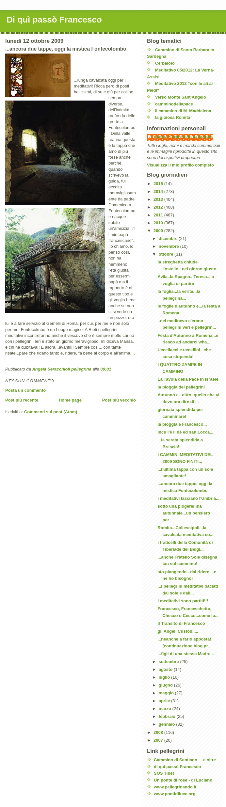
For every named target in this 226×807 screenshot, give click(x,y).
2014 (158, 191)
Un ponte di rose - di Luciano (183, 780)
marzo (165, 708)
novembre (169, 246)
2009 (158, 230)
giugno (166, 685)
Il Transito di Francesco (181, 623)
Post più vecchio (119, 400)
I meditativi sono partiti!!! (182, 600)
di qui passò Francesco (177, 766)
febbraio (168, 716)
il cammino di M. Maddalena (183, 110)
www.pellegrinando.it (175, 786)
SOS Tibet (164, 773)
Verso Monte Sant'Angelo (180, 97)
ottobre (166, 254)
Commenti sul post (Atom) (50, 411)
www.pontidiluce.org (174, 793)
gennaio (167, 724)
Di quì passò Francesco (54, 19)
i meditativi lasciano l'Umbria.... (188, 498)
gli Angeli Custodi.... (177, 631)
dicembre (169, 238)
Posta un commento (25, 390)
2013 (158, 199)
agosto (166, 669)
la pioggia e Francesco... (182, 424)
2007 (158, 740)
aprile (165, 700)
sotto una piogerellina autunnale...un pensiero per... (183, 513)
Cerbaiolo (165, 63)
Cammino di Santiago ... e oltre (185, 759)
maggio (167, 692)
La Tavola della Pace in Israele (187, 379)
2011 (158, 215)
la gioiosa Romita (172, 117)
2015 (158, 183)
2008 (158, 732)
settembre (169, 661)
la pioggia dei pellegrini (180, 387)
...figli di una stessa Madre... (185, 653)
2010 (158, 222)
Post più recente (21, 400)
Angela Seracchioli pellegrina (183, 136)
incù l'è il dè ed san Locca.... (185, 432)
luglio (165, 677)
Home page (70, 400)
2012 (158, 207)
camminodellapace (174, 104)
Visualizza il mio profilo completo (180, 165)
